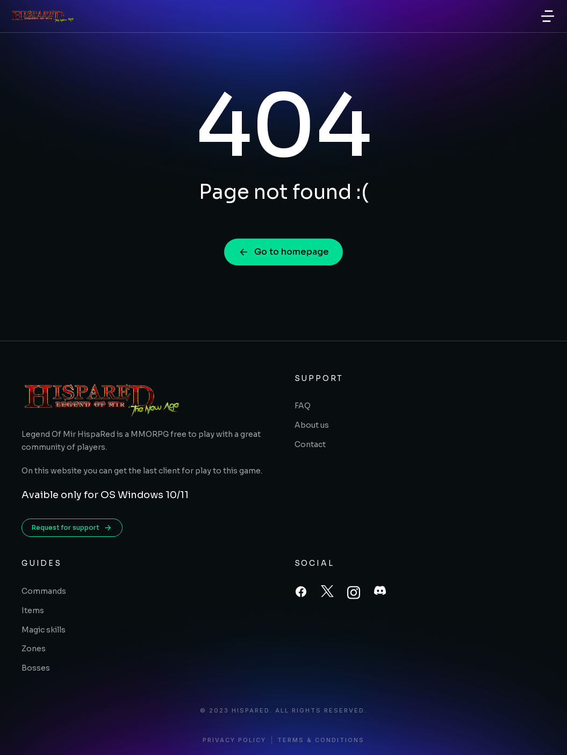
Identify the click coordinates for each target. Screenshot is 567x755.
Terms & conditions (320, 740)
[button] (547, 16)
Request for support (72, 527)
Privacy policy (234, 740)
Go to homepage (283, 251)
